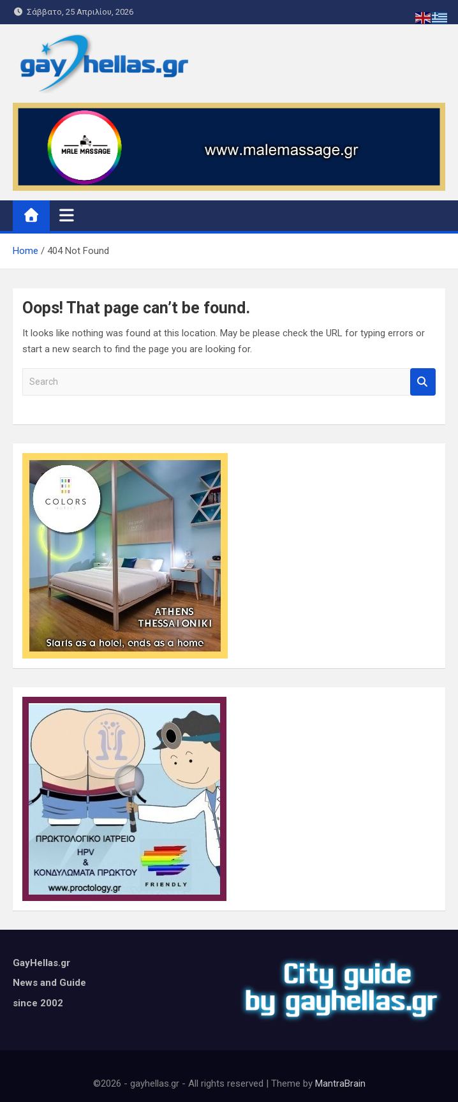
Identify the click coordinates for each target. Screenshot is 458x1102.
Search (423, 382)
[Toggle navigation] (67, 215)
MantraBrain (340, 1083)
